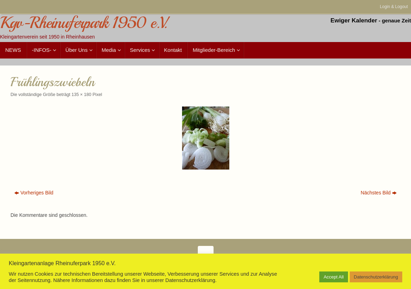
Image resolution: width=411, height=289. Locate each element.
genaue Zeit (396, 20)
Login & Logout (394, 6)
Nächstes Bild (379, 192)
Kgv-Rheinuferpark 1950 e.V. (83, 23)
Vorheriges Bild (33, 192)
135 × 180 (81, 94)
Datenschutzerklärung (376, 277)
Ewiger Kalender (353, 20)
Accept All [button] (333, 277)
